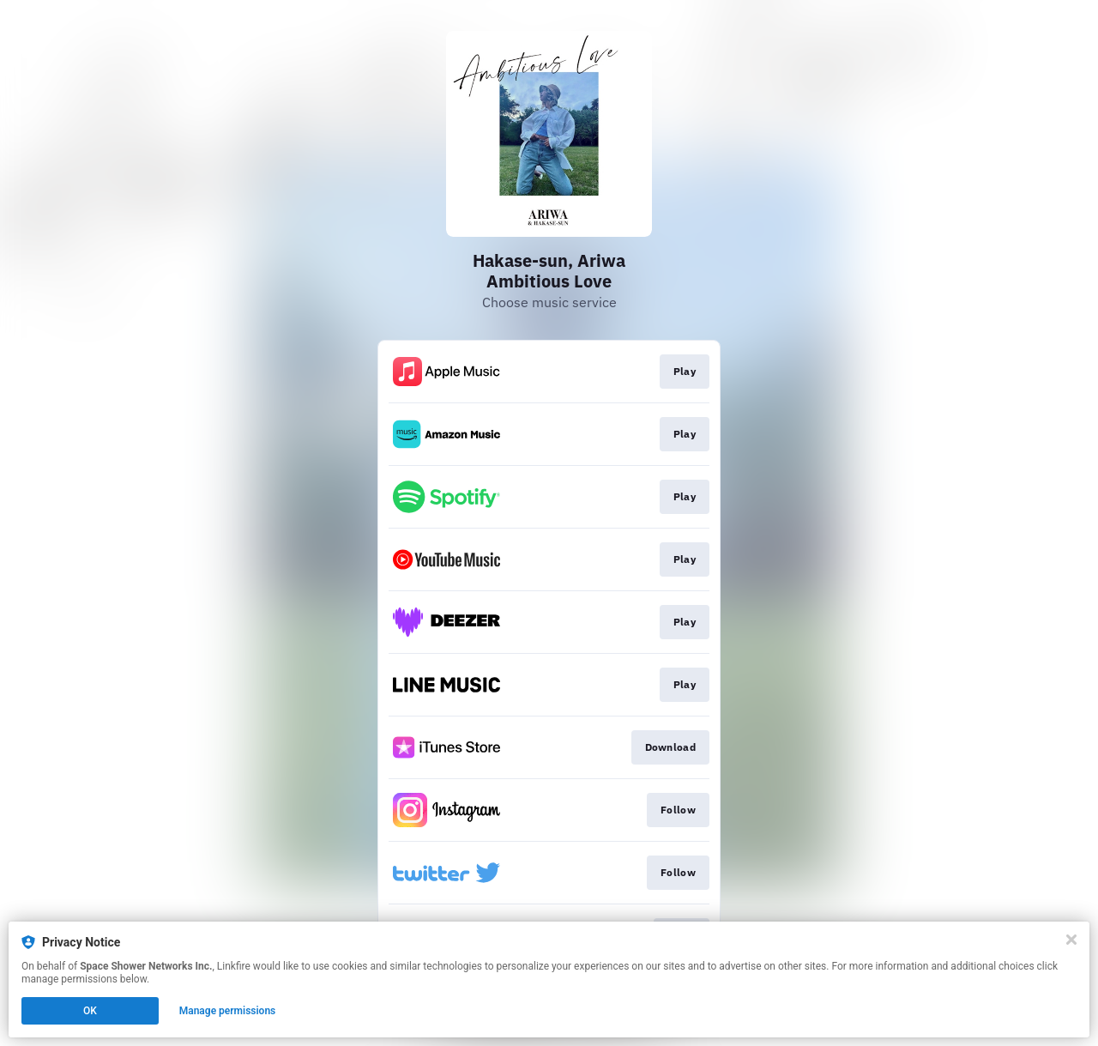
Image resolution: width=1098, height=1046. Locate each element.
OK (90, 1011)
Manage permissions (227, 1011)
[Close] (1071, 939)
